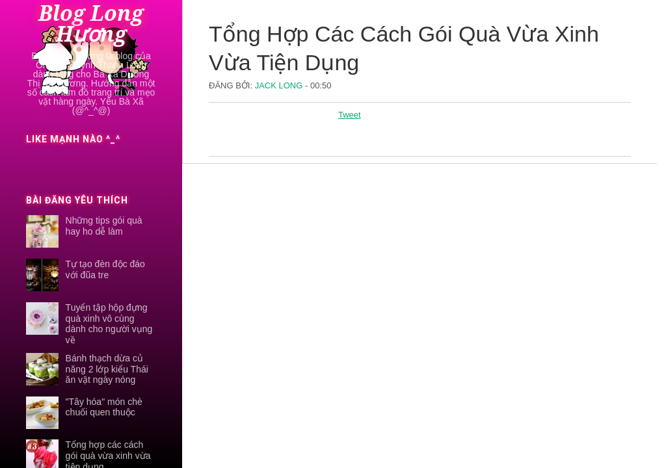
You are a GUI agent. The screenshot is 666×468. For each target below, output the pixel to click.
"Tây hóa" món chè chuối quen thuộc (104, 407)
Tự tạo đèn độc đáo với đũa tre (105, 269)
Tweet (349, 115)
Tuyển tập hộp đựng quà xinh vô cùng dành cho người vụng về (109, 323)
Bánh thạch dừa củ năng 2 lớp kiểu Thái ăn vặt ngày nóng (107, 369)
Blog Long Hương (91, 24)
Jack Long (280, 85)
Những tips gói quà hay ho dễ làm (104, 226)
